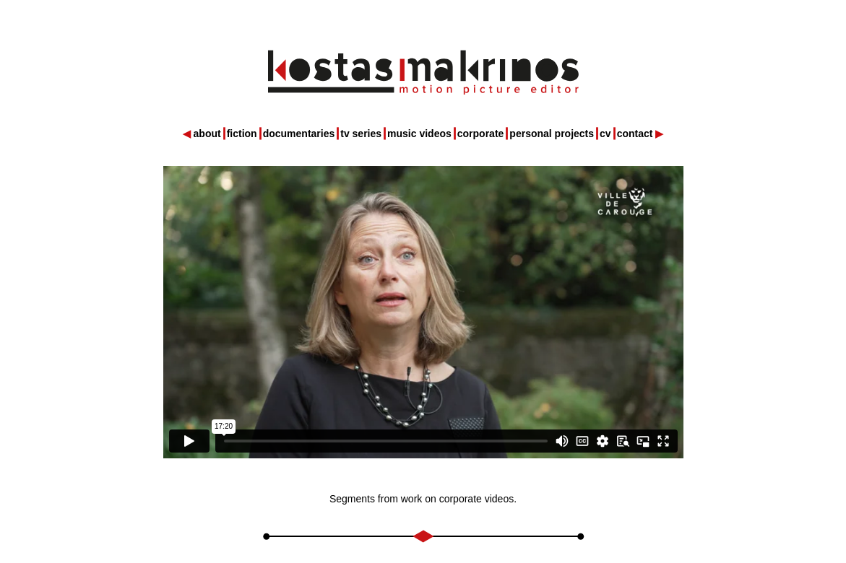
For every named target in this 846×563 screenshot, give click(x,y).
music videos (419, 133)
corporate (480, 133)
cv (605, 133)
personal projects (551, 133)
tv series (360, 133)
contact (635, 133)
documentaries (299, 133)
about (207, 133)
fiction (242, 133)
